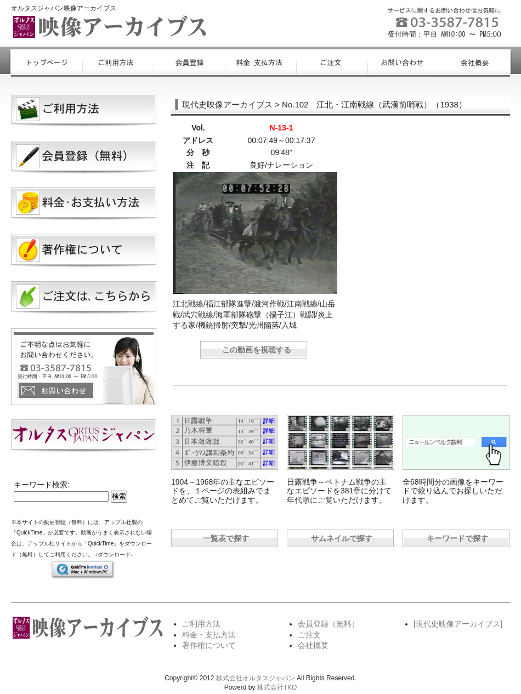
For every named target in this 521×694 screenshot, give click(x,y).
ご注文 (309, 634)
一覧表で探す (226, 538)
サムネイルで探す (341, 538)
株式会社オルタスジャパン (255, 678)
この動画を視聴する (256, 349)
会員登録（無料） (328, 623)
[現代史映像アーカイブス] (458, 623)
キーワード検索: (42, 484)
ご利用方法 (201, 623)
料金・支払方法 (209, 634)
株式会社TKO (277, 687)
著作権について (209, 645)
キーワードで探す (457, 538)
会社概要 (313, 645)
